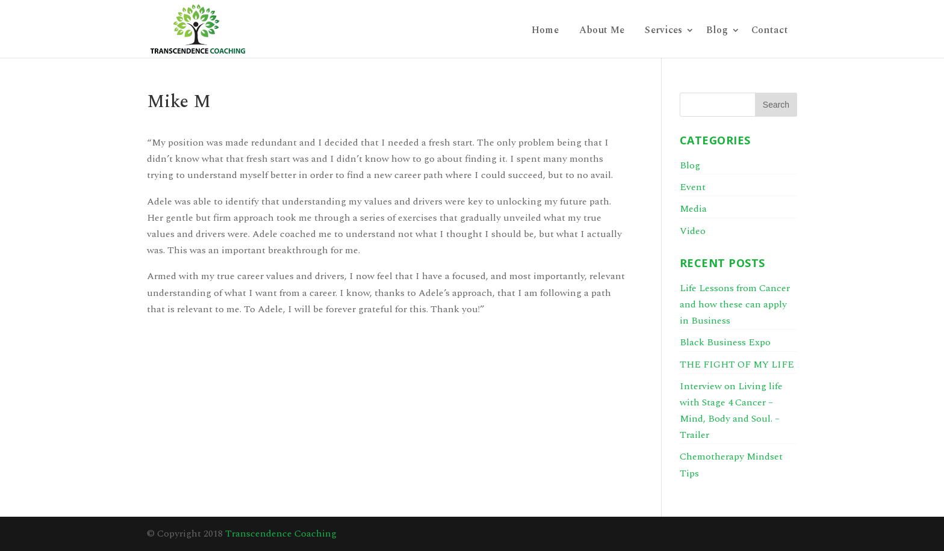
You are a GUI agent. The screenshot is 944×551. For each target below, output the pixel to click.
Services (663, 31)
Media (693, 209)
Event (693, 187)
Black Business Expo (725, 342)
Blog (717, 31)
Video (693, 231)
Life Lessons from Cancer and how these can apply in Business (735, 304)
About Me (601, 31)
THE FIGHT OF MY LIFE (737, 364)
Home (545, 31)
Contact (769, 31)
